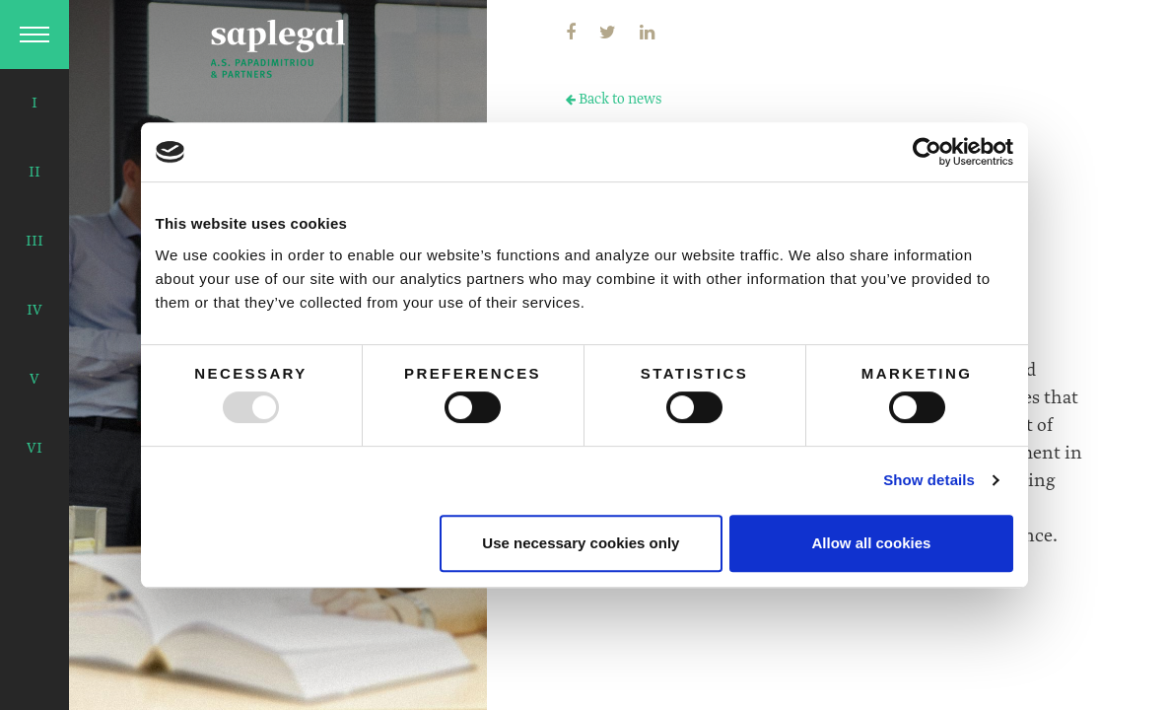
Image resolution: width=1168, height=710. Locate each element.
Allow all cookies (871, 542)
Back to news (613, 99)
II (34, 172)
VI (34, 449)
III (34, 241)
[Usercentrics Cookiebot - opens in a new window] (927, 152)
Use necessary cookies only (580, 542)
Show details (929, 479)
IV (34, 310)
